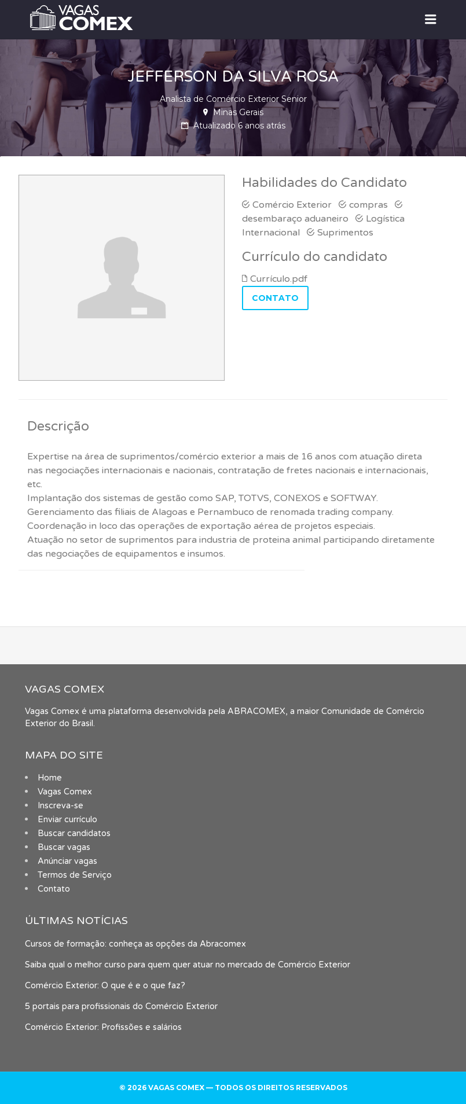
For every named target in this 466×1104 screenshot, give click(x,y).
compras (368, 205)
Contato (54, 889)
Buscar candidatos (74, 833)
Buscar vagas (64, 847)
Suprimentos (345, 232)
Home (50, 778)
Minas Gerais (238, 112)
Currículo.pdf (278, 279)
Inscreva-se (60, 806)
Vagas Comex (65, 792)
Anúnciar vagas (67, 861)
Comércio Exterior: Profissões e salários (103, 1027)
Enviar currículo (67, 820)
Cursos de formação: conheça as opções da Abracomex (135, 944)
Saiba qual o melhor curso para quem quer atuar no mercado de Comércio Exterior (187, 965)
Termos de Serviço (75, 875)
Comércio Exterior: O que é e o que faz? (105, 986)
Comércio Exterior (292, 205)
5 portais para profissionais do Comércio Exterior (121, 1006)
